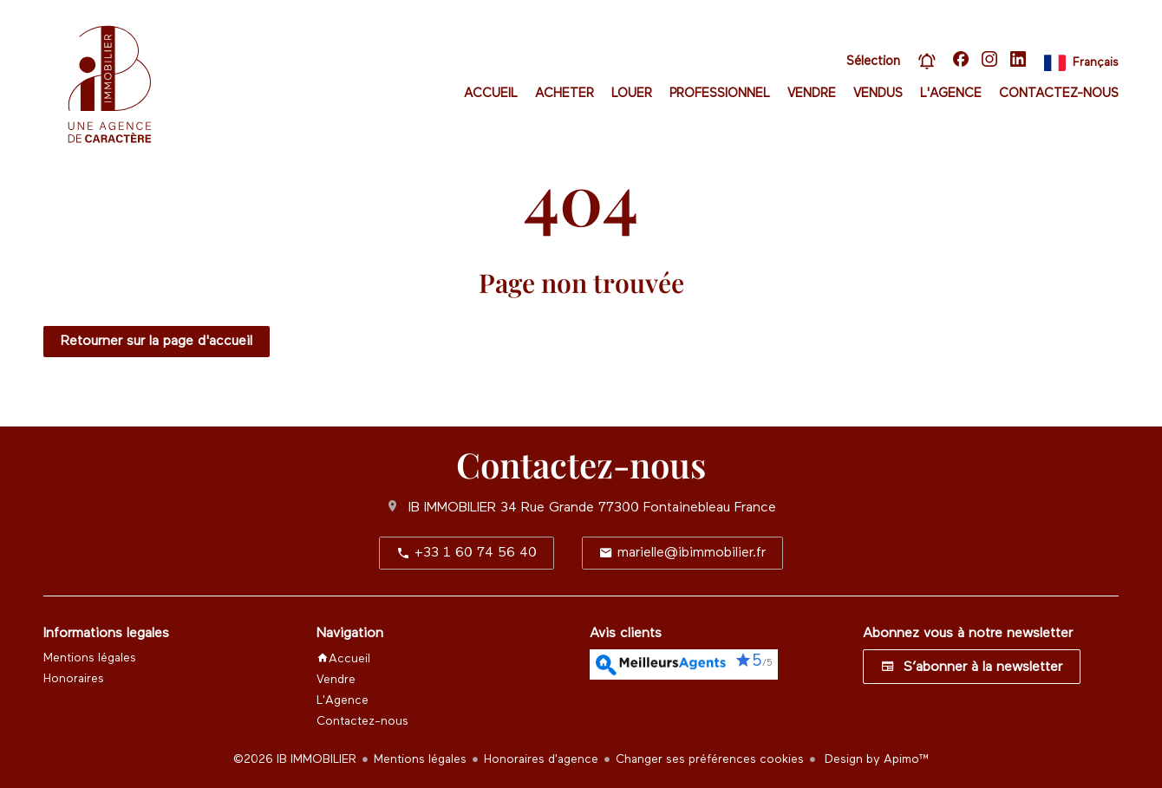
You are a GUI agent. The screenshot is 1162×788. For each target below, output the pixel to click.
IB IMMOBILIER (452, 508)
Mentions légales (420, 759)
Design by (875, 759)
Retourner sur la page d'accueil (156, 341)
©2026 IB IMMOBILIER (294, 759)
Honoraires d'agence (541, 759)
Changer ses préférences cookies (710, 759)
